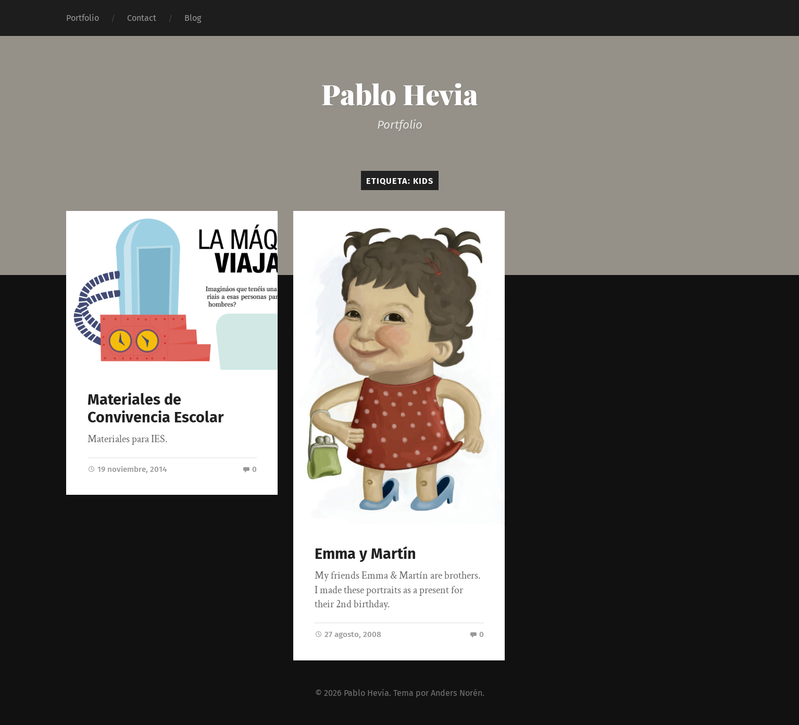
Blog (192, 18)
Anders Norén (456, 692)
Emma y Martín (365, 554)
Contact (141, 18)
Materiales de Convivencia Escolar (156, 409)
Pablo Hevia (399, 94)
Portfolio (82, 18)
